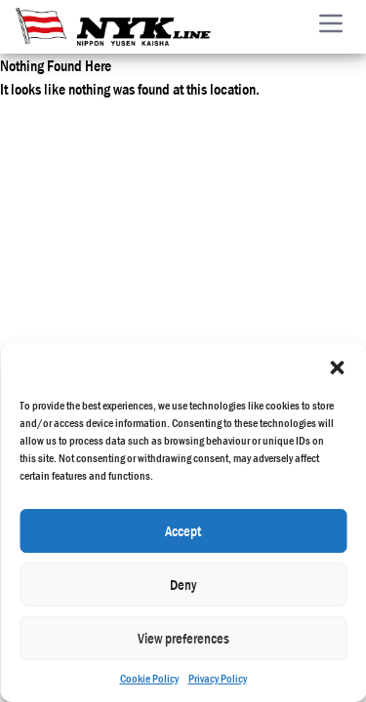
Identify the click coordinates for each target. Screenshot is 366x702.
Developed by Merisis (306, 270)
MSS (207, 260)
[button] (336, 367)
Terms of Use (208, 190)
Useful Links (207, 307)
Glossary (207, 283)
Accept (183, 531)
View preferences (183, 638)
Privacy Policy (217, 678)
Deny (183, 584)
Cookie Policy (149, 678)
